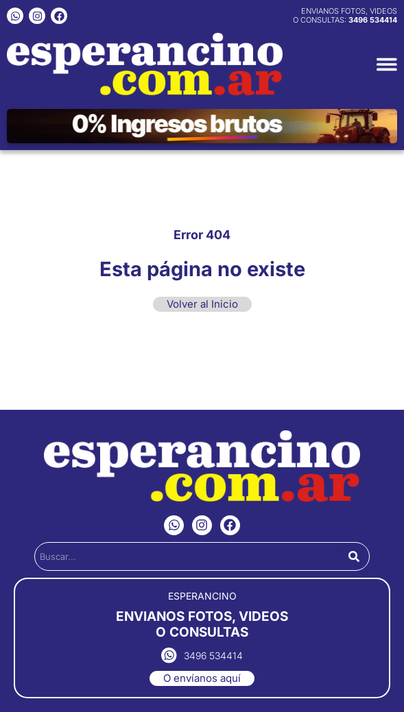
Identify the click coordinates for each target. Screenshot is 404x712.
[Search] (354, 556)
